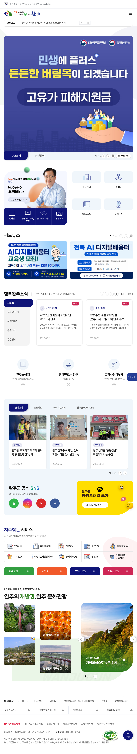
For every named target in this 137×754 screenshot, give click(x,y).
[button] (81, 23)
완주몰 (105, 701)
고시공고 (11, 312)
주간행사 (11, 339)
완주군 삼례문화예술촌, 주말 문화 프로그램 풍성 (44, 22)
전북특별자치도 (122, 701)
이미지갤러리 (59, 407)
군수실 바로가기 (19, 199)
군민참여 (40, 155)
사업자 (45, 571)
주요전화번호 (87, 724)
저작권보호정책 (70, 724)
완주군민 (13, 571)
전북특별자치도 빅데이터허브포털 (78, 701)
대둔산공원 (113, 571)
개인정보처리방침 (12, 724)
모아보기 (125, 156)
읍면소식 (11, 330)
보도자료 (38, 407)
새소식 (10, 303)
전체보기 (19, 407)
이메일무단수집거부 (33, 724)
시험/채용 (12, 321)
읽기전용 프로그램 (105, 724)
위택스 (53, 701)
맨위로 (128, 735)
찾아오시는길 (53, 724)
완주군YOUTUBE (85, 407)
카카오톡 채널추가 (93, 505)
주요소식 (16, 155)
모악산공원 (80, 571)
